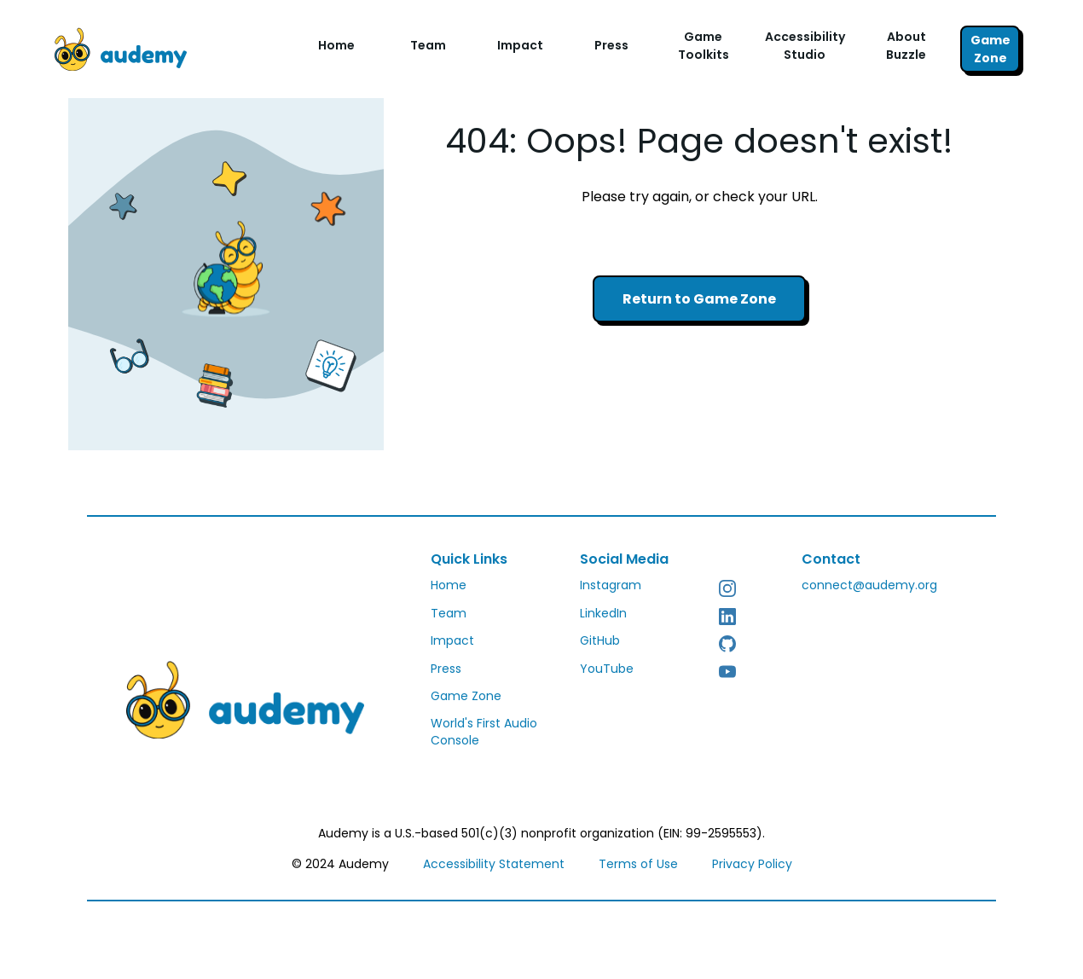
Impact (520, 45)
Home (336, 45)
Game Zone (990, 49)
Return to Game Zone (699, 299)
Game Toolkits (703, 45)
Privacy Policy (752, 863)
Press (611, 45)
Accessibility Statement (494, 863)
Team (428, 45)
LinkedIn (603, 613)
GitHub (600, 640)
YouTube (607, 668)
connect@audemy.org (869, 585)
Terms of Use (638, 863)
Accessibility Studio (805, 45)
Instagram (610, 585)
